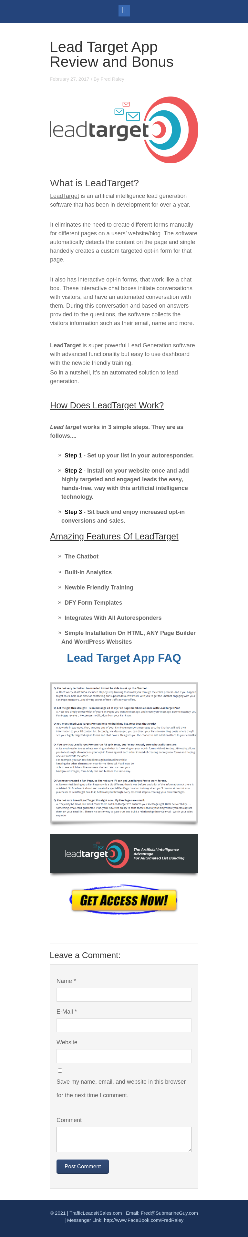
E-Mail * (67, 1011)
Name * (66, 981)
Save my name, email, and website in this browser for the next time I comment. (121, 1089)
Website (67, 1042)
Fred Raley (112, 79)
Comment (69, 1120)
